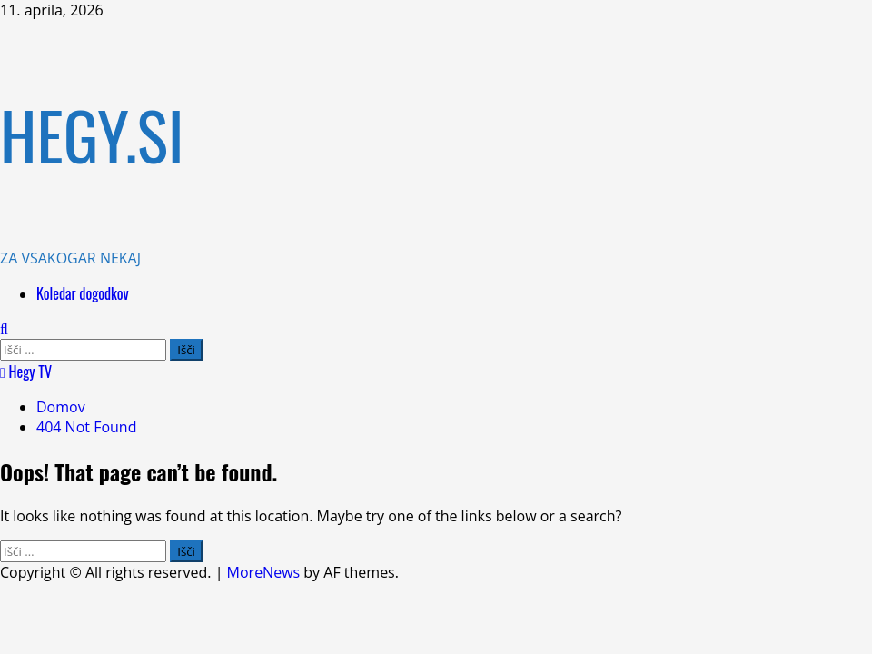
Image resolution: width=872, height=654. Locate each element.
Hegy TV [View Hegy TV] (26, 371)
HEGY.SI (92, 134)
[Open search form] (4, 329)
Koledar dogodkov (82, 293)
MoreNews (264, 572)
